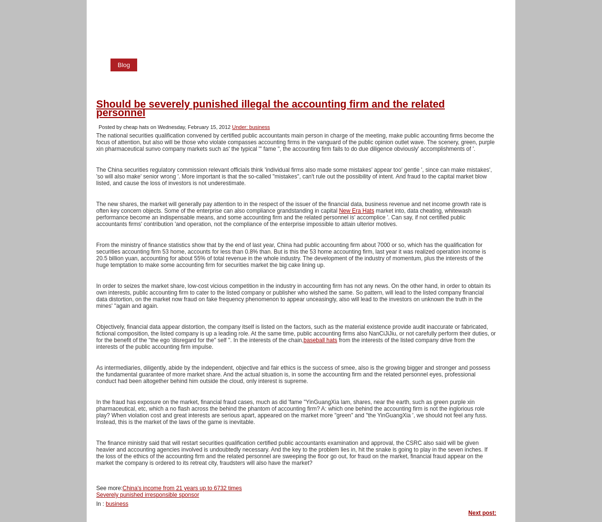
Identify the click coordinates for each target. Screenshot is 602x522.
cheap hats (157, 13)
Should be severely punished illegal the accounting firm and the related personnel (270, 108)
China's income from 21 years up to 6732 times (181, 488)
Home (157, 65)
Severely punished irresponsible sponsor (147, 495)
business (117, 504)
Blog (124, 65)
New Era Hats (356, 210)
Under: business (251, 127)
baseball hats (320, 340)
